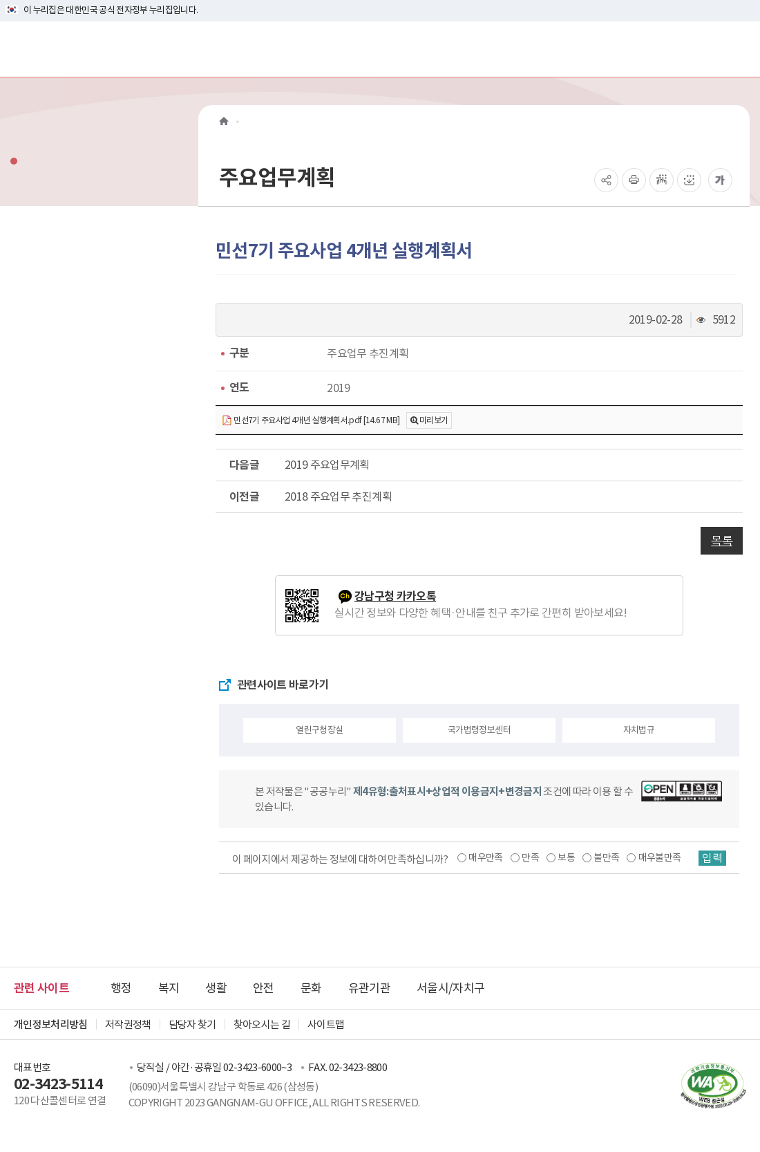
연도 (239, 387)
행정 (121, 988)
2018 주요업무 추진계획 (338, 496)
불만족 (606, 857)
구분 (239, 353)
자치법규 (638, 730)
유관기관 (369, 988)
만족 (530, 857)
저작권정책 (128, 1024)
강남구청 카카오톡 (395, 596)
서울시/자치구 (450, 988)
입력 (712, 858)
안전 (263, 988)
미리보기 (433, 420)
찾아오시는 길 (262, 1024)
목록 (721, 541)
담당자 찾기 (192, 1024)
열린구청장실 (319, 730)
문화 (311, 988)
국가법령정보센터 (479, 730)
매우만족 (485, 857)
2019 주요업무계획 (327, 465)
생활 (216, 988)
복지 (169, 988)
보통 (566, 857)
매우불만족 (659, 857)
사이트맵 (325, 1024)
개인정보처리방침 (51, 1024)
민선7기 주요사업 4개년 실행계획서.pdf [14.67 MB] (310, 421)
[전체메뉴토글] (738, 49)
